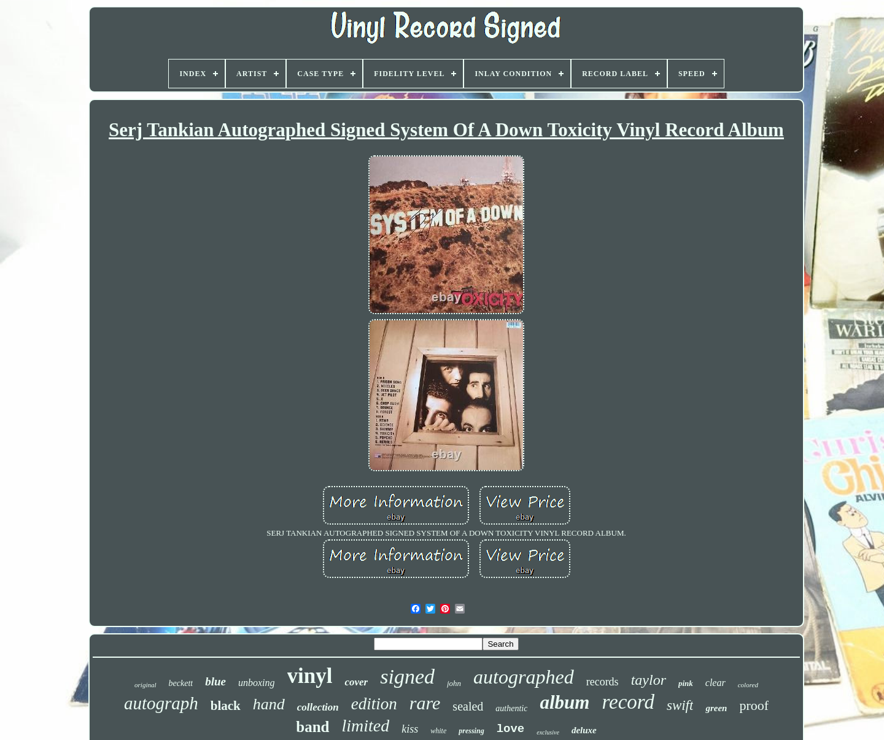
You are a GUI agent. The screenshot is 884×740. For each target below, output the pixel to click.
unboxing (256, 682)
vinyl (310, 676)
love (511, 729)
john (454, 683)
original (145, 684)
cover (356, 682)
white (438, 731)
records (602, 682)
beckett (181, 683)
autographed (523, 677)
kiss (409, 729)
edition (374, 704)
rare (425, 703)
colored (748, 684)
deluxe (584, 730)
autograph (161, 703)
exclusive (548, 732)
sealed (467, 706)
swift (680, 705)
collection (318, 707)
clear (715, 682)
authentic (511, 708)
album (564, 702)
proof (754, 705)
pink (685, 683)
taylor (648, 680)
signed (407, 676)
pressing (471, 731)
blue (215, 681)
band (312, 727)
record (628, 702)
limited (366, 725)
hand (269, 704)
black (226, 705)
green (716, 708)
